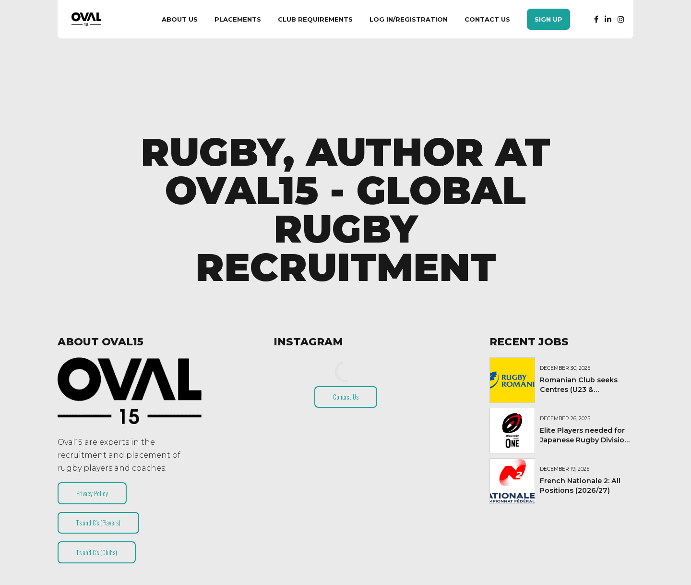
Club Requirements (315, 19)
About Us (180, 19)
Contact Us (487, 19)
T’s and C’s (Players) (98, 522)
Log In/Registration (408, 19)
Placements (237, 19)
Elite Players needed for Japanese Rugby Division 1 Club (584, 440)
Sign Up (548, 19)
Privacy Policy (92, 493)
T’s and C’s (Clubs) (96, 552)
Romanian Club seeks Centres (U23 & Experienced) (579, 389)
